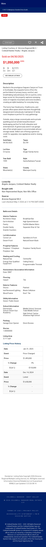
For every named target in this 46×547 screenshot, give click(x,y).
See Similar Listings (12, 75)
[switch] (30, 42)
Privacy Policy (31, 510)
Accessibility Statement (20, 514)
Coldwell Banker (15, 497)
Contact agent (8, 42)
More (3, 3)
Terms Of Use (14, 510)
